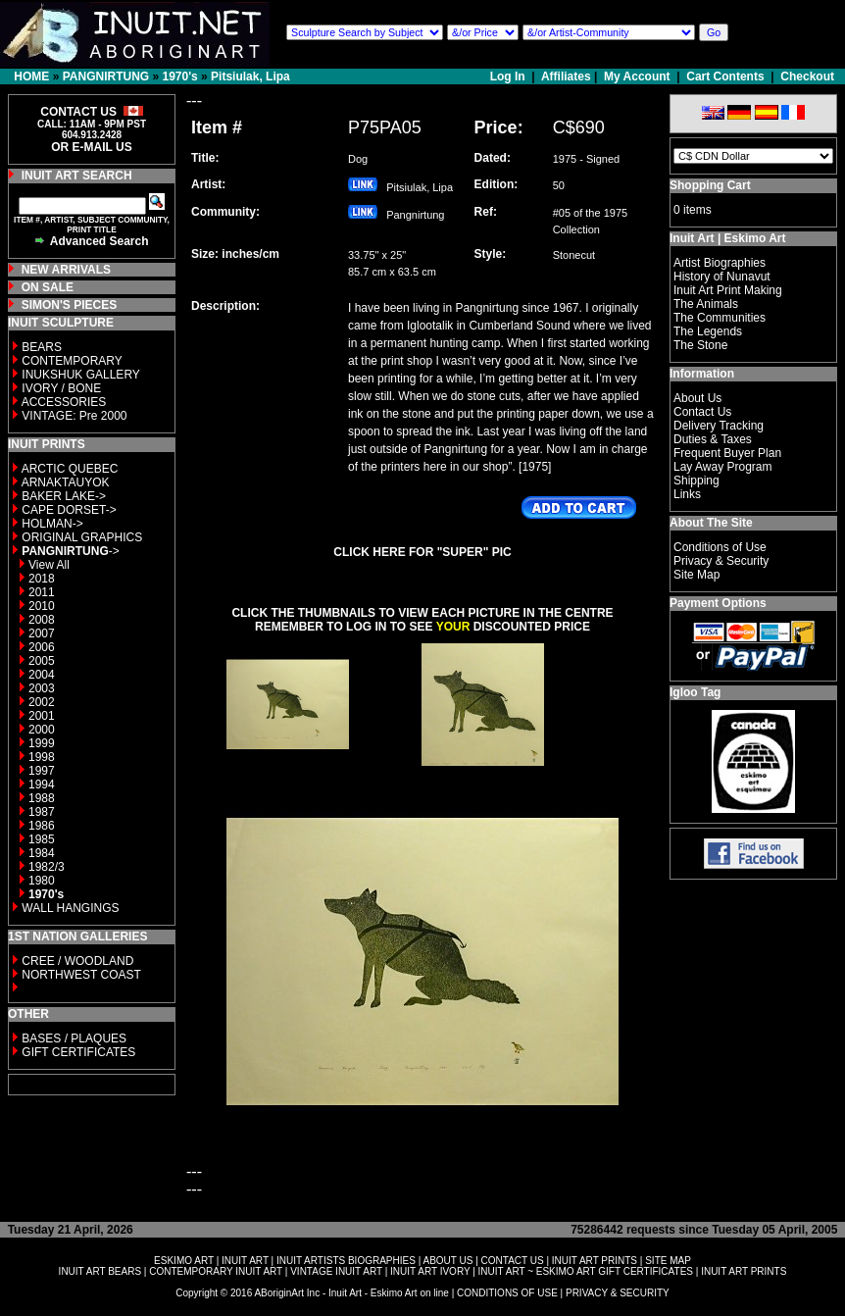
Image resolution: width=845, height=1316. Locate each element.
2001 (41, 716)
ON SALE (48, 287)
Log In (509, 76)
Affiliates (566, 76)
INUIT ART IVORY (430, 1271)
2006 (41, 647)
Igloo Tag (695, 692)
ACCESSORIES (64, 402)
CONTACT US (512, 1260)
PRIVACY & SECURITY (618, 1293)
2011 (41, 592)
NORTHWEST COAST (80, 975)
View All (49, 565)
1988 (41, 798)
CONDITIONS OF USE (507, 1293)
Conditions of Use (720, 547)
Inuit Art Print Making (727, 290)
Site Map (696, 575)
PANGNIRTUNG (106, 76)
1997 (41, 771)
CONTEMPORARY (72, 361)
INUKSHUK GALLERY (81, 374)
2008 (41, 620)
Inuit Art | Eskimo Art (727, 238)
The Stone (700, 345)
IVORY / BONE (61, 388)
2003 (41, 688)
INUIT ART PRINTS (594, 1260)
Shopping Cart (710, 185)
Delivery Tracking (718, 425)
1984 (41, 853)
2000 (41, 729)
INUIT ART (245, 1260)
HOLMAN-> (52, 524)
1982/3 (46, 867)
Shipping (696, 480)
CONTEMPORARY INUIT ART (215, 1271)
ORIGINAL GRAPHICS (82, 537)
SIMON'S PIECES (70, 305)
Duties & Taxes (712, 439)
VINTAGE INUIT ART (336, 1271)
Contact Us (702, 412)
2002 (41, 702)
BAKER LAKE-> (64, 496)
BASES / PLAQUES (74, 1038)
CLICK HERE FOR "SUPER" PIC (422, 552)
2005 (41, 661)
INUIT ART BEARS (100, 1271)
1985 (41, 839)
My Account (637, 76)
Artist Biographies (719, 263)
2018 (41, 578)
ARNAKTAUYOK (66, 482)
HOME (31, 76)
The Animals (705, 304)
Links (687, 494)
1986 (41, 826)
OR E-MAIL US (91, 147)
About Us (697, 398)
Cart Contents (725, 76)
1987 (41, 812)
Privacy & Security (721, 561)
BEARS (42, 347)
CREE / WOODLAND (76, 961)
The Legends (707, 331)
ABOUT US (447, 1260)
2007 (41, 633)
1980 (41, 880)
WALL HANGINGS (70, 908)
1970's (179, 76)
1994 (41, 784)
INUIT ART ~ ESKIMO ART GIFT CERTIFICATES (585, 1271)
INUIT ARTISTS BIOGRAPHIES (346, 1260)
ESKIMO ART (184, 1260)
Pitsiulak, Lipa (250, 76)
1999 (41, 743)
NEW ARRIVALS (66, 270)
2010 (41, 606)
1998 (41, 757)
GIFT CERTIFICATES (78, 1052)
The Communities (719, 318)
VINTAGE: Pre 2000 (74, 416)
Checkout (807, 76)
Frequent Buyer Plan (727, 453)
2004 (41, 675)
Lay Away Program (722, 467)
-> (70, 551)
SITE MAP (668, 1260)
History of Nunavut (721, 276)
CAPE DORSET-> (69, 510)
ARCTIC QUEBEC (70, 469)
